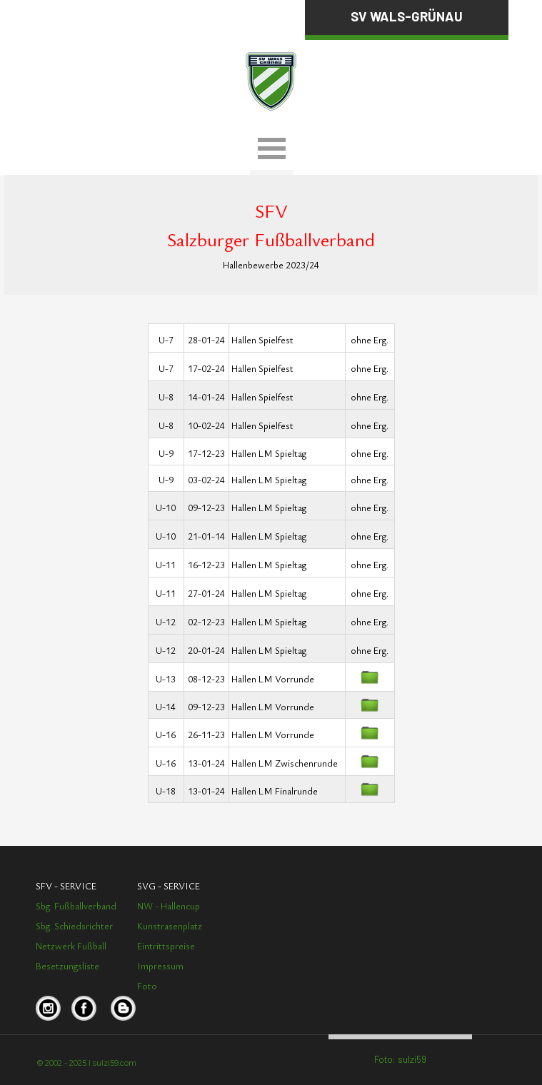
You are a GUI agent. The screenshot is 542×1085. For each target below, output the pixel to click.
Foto (147, 985)
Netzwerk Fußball (71, 945)
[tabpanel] (117, 15)
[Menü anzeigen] (271, 150)
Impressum (160, 965)
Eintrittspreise (166, 945)
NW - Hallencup (168, 905)
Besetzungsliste (67, 965)
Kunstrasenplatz (169, 925)
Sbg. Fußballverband (76, 905)
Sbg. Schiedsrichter (74, 925)
